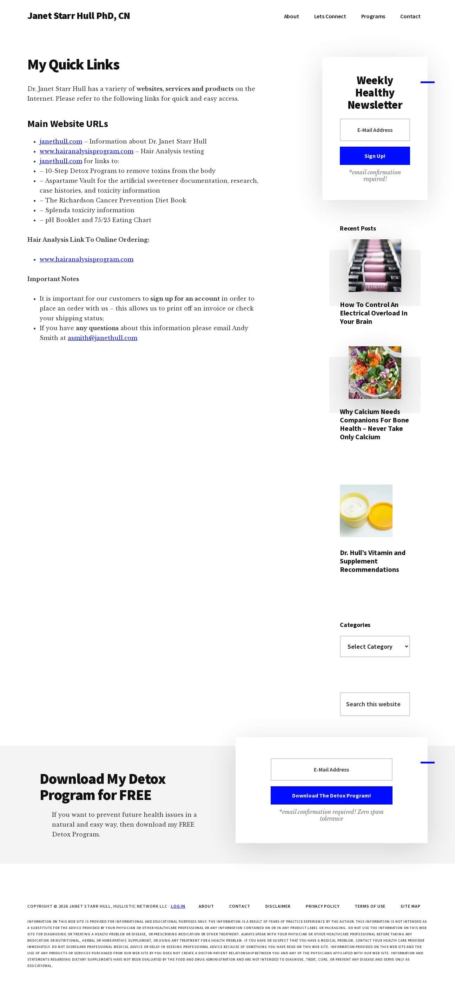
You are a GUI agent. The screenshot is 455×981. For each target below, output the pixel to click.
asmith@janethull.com (102, 337)
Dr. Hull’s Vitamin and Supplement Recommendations (372, 561)
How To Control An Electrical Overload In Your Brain (374, 313)
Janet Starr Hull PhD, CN (78, 15)
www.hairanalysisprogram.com (86, 151)
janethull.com (61, 141)
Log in (178, 906)
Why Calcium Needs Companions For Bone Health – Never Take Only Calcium (374, 424)
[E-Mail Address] (375, 130)
